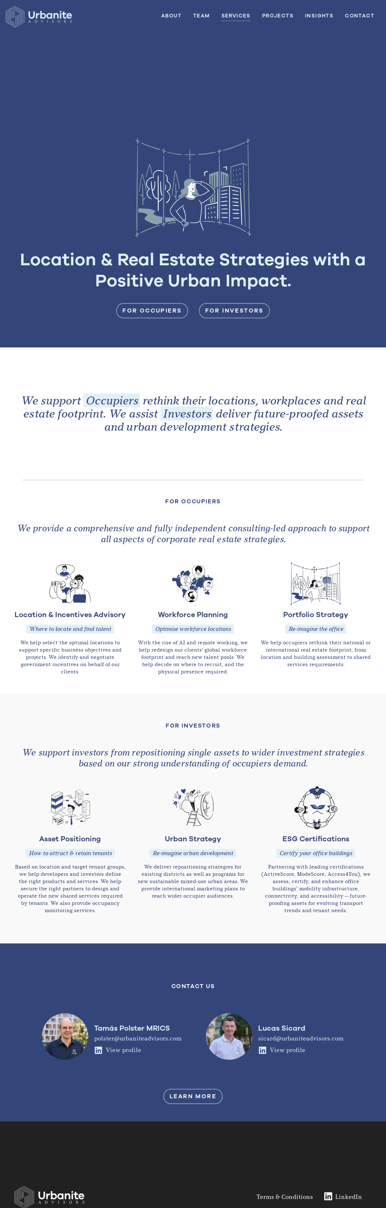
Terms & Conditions (284, 1196)
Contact (359, 15)
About (171, 15)
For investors (234, 311)
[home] (39, 17)
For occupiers (152, 311)
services (236, 15)
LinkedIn (348, 1196)
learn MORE (193, 1096)
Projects (277, 15)
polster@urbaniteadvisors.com (138, 1038)
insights (319, 15)
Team (201, 15)
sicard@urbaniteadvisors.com (301, 1038)
